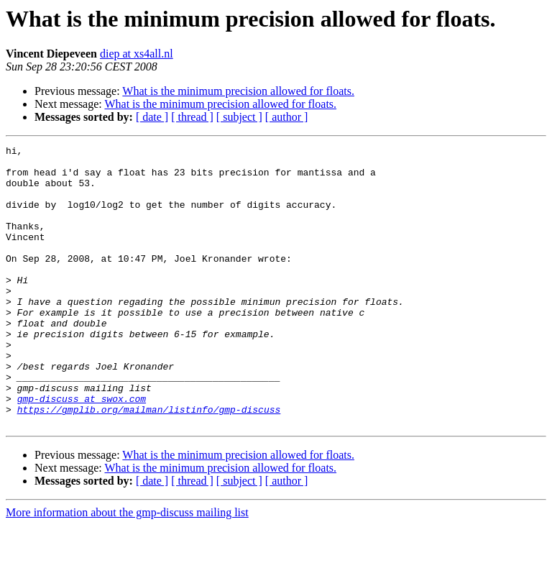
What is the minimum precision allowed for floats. (238, 91)
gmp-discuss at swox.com (81, 450)
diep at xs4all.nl (136, 53)
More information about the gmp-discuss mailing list (127, 568)
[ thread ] (192, 117)
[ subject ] (239, 117)
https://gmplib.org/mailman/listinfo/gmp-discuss (149, 463)
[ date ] (152, 117)
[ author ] (286, 117)
